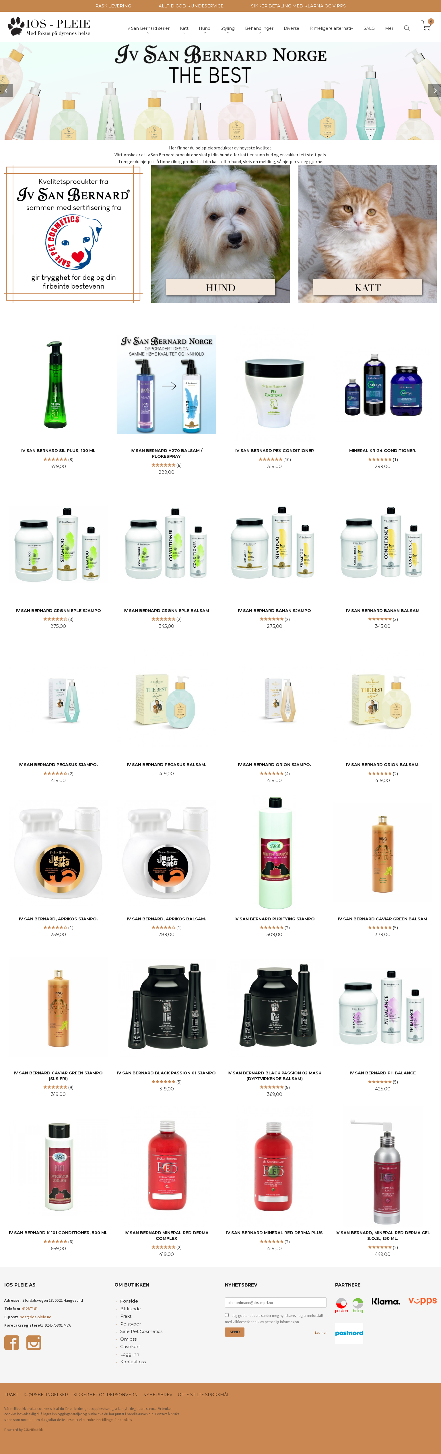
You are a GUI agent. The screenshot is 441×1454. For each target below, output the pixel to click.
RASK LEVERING (113, 6)
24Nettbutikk (33, 1429)
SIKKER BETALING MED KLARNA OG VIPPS (298, 6)
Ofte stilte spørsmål (204, 1394)
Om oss (128, 1338)
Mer (389, 28)
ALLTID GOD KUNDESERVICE (191, 6)
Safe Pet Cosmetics (141, 1330)
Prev (6, 90)
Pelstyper (130, 1323)
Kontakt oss (133, 1361)
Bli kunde (130, 1308)
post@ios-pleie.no (35, 1316)
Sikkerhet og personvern (105, 1394)
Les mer (321, 1332)
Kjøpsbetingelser (46, 1394)
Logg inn (129, 1353)
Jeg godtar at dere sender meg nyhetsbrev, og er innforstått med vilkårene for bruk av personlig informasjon (274, 1318)
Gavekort (130, 1346)
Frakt (125, 1315)
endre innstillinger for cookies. (109, 1419)
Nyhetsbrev (157, 1394)
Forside (129, 1300)
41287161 (30, 1308)
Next (434, 90)
